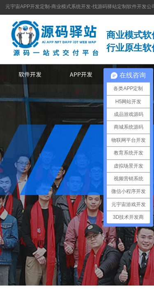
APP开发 (81, 74)
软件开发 (29, 74)
